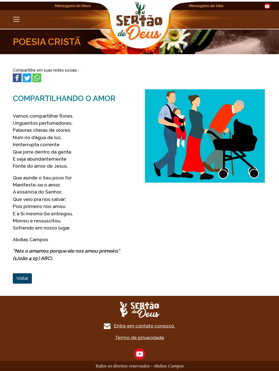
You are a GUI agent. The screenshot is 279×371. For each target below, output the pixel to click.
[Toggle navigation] (16, 19)
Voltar (22, 278)
